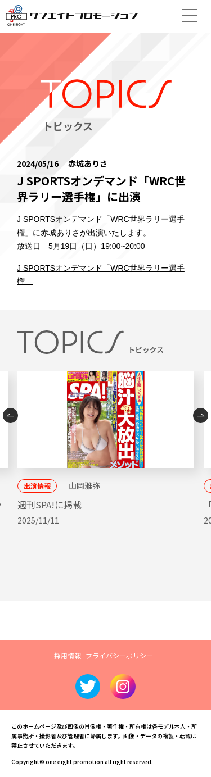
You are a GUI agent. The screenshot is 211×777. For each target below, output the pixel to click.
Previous (10, 415)
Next (200, 415)
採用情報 (67, 655)
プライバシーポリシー (119, 655)
